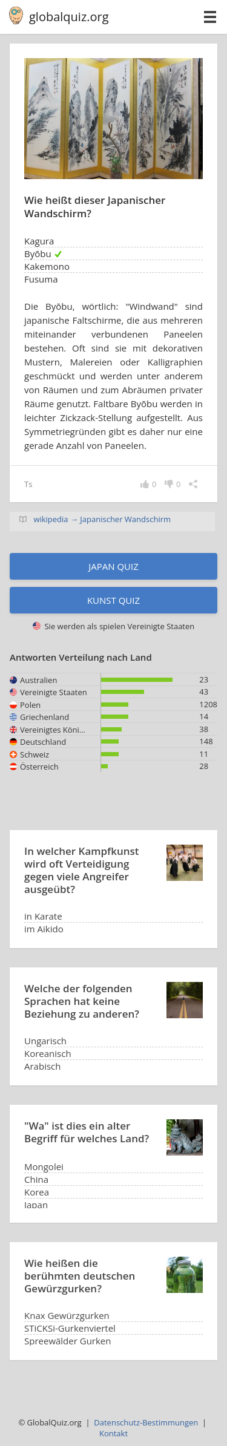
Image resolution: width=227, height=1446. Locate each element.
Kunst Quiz (113, 600)
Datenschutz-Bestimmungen (146, 1422)
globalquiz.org (69, 16)
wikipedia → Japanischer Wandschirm (102, 519)
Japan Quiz (113, 566)
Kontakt (113, 1433)
